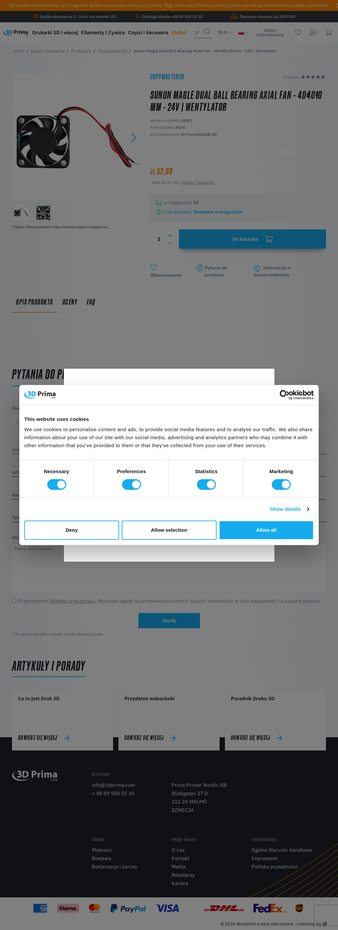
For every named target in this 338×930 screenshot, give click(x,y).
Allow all (266, 530)
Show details (285, 509)
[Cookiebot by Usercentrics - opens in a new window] (284, 395)
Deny (72, 530)
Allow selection (169, 530)
